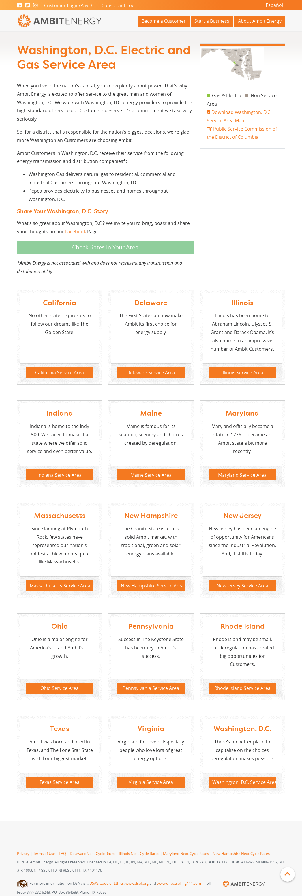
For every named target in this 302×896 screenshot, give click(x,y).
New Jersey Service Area (242, 586)
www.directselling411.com (179, 883)
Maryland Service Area (242, 475)
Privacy (23, 853)
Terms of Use (44, 853)
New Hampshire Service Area (152, 586)
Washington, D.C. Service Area (244, 782)
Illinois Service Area (242, 372)
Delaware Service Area (151, 372)
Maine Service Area (151, 475)
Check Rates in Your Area (105, 247)
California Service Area (59, 372)
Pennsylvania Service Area (151, 688)
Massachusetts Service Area (60, 586)
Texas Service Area (60, 782)
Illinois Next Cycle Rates (139, 853)
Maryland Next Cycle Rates (186, 853)
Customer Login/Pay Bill (70, 5)
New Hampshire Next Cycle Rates (241, 853)
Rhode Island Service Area (242, 688)
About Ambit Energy (260, 21)
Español (274, 5)
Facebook (75, 231)
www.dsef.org (137, 883)
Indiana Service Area (59, 475)
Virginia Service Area (151, 782)
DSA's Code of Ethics (106, 883)
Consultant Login (120, 5)
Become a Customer (164, 21)
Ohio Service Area (59, 688)
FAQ (62, 853)
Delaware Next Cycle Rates (92, 853)
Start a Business (211, 21)
